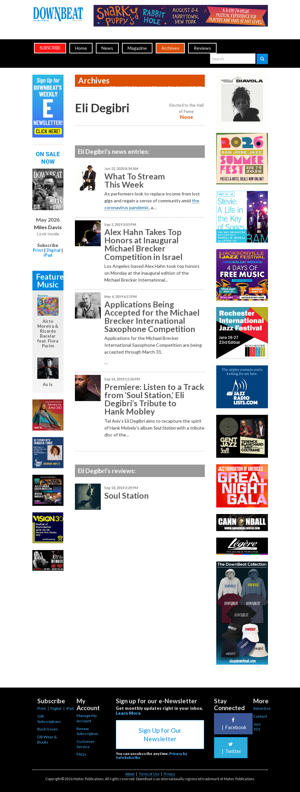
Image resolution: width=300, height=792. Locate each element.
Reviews (202, 48)
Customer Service (86, 744)
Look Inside (48, 234)
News (107, 48)
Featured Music (49, 280)
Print (38, 250)
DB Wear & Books (47, 739)
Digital (53, 250)
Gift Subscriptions (49, 719)
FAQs (81, 754)
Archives (170, 48)
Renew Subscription (87, 731)
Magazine (137, 48)
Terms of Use (149, 774)
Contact (260, 716)
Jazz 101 (257, 727)
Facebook (233, 724)
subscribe (50, 48)
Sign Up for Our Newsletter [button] (160, 734)
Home (81, 48)
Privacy (169, 774)
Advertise (262, 708)
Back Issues (47, 729)
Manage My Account (87, 718)
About (129, 774)
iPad (48, 255)
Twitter (230, 748)
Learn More (128, 713)
